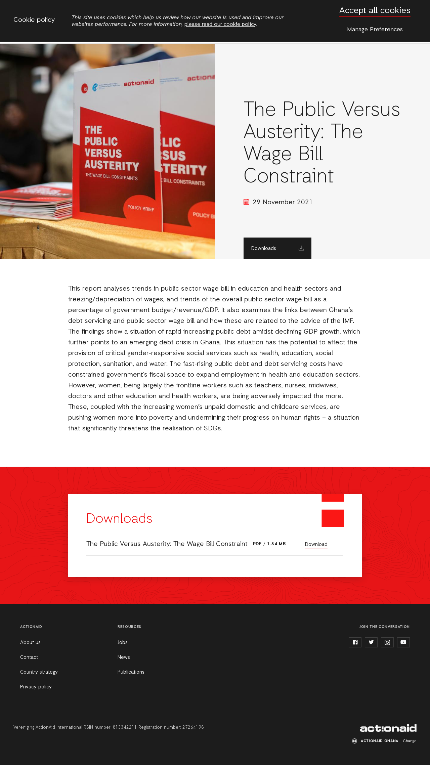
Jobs (123, 642)
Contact (29, 657)
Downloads (263, 248)
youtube (403, 642)
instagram (387, 642)
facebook (355, 642)
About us (30, 642)
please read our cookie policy (220, 24)
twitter (371, 642)
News (124, 657)
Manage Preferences (375, 30)
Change (410, 741)
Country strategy (39, 672)
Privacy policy (36, 687)
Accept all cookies (375, 11)
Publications (131, 672)
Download (316, 544)
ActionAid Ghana (388, 728)
